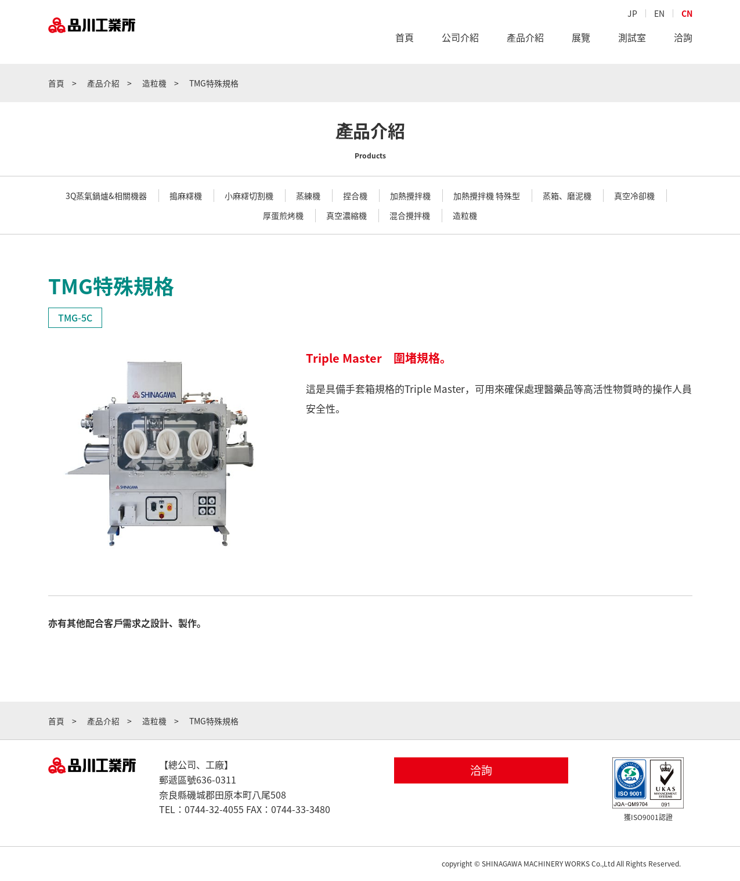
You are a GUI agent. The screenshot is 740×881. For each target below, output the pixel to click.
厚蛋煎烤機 (283, 215)
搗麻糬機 (185, 195)
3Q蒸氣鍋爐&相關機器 (106, 195)
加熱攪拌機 (410, 195)
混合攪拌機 (409, 215)
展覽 (581, 39)
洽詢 (683, 39)
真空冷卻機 (634, 195)
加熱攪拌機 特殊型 (486, 195)
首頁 (404, 39)
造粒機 (465, 215)
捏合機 (355, 195)
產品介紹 (525, 39)
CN (686, 15)
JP (632, 15)
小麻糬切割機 (249, 195)
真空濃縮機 (346, 215)
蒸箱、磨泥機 (567, 195)
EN (659, 15)
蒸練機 (308, 195)
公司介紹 (460, 39)
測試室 (632, 39)
